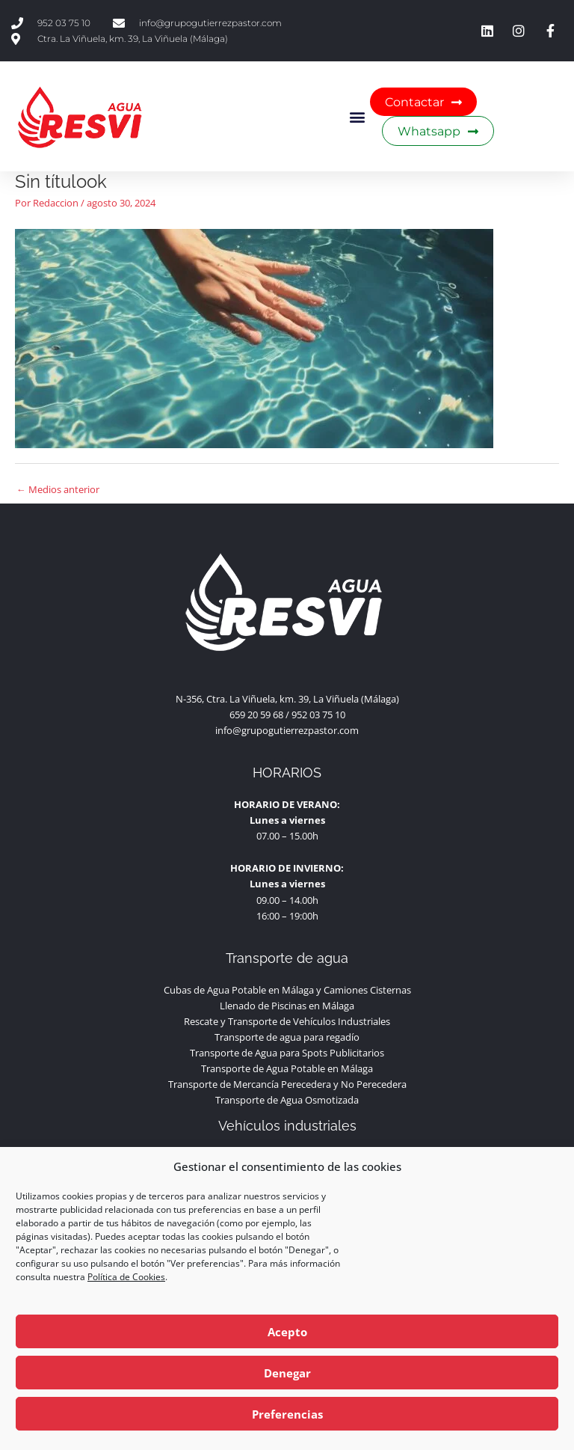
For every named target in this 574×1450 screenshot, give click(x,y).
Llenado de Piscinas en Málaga (287, 1005)
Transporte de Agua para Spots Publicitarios (287, 1052)
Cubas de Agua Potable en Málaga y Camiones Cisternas (287, 990)
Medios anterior (57, 489)
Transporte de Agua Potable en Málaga (287, 1068)
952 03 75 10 (318, 714)
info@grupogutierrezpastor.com (287, 730)
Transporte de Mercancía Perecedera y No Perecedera (287, 1084)
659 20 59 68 (256, 714)
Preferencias (287, 1414)
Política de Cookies (126, 1276)
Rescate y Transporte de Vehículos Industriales (287, 1021)
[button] (357, 116)
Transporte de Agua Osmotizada (287, 1100)
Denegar (287, 1372)
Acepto (287, 1331)
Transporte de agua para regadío (287, 1037)
